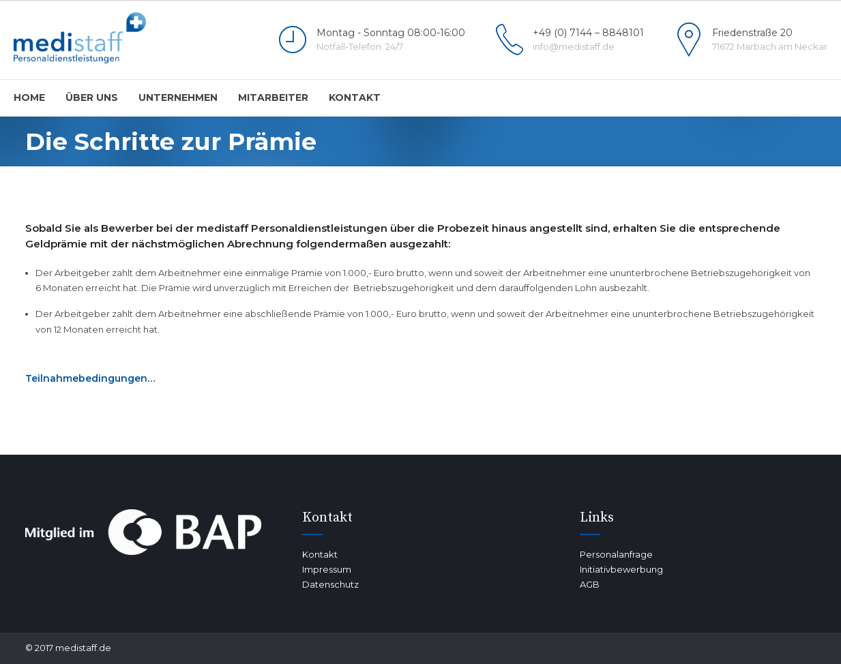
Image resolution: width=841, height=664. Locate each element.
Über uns (91, 97)
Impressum (326, 569)
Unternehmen (178, 97)
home (29, 97)
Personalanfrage (616, 554)
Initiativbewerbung (621, 569)
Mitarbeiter (273, 97)
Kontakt (355, 97)
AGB (590, 584)
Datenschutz (330, 584)
